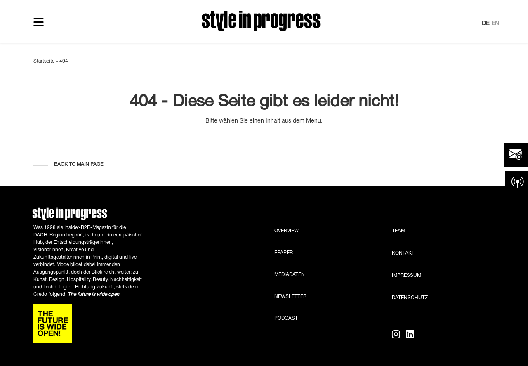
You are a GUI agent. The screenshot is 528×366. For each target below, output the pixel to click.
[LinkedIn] (410, 335)
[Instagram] (397, 335)
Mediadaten (289, 274)
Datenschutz (410, 297)
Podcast (286, 318)
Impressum (406, 275)
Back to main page (78, 164)
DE (486, 23)
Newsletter (290, 296)
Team (398, 231)
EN (495, 23)
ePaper (283, 252)
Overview (286, 231)
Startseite (43, 61)
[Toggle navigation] (38, 21)
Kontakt (403, 253)
